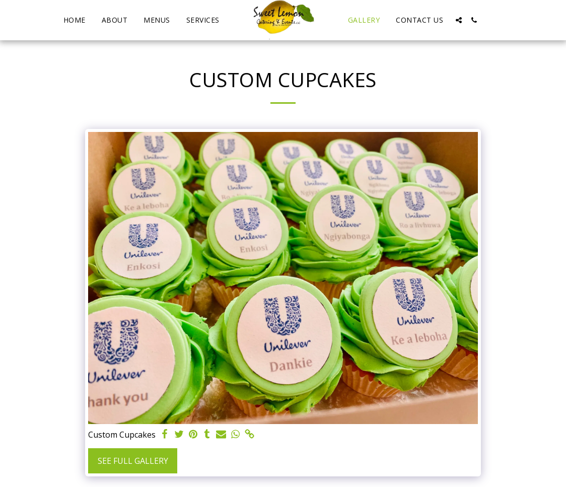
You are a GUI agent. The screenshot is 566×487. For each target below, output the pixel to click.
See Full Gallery (133, 460)
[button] (459, 20)
